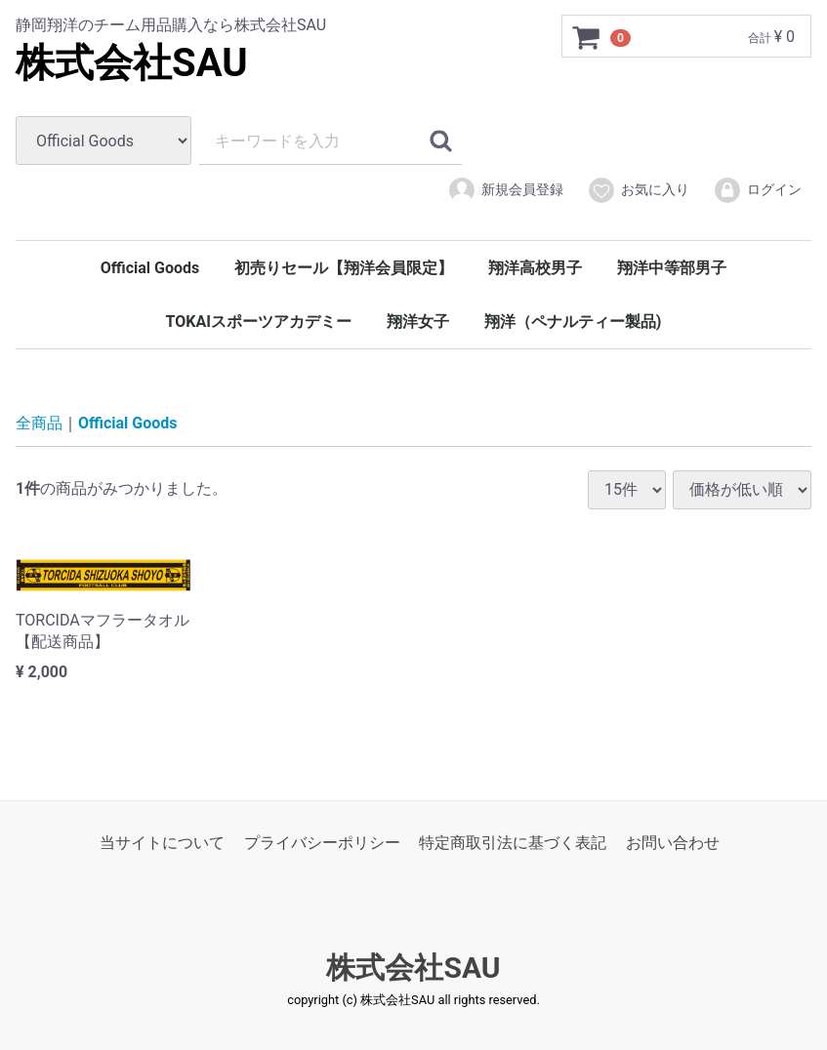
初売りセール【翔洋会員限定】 (343, 268)
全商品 (39, 423)
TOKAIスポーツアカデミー (258, 321)
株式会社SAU (132, 63)
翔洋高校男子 (535, 268)
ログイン (757, 190)
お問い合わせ (673, 842)
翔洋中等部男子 (671, 268)
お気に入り (638, 190)
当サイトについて (162, 842)
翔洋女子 (418, 321)
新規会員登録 (505, 190)
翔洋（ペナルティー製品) (573, 321)
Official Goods (150, 268)
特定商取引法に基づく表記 (512, 842)
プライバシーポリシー (322, 842)
